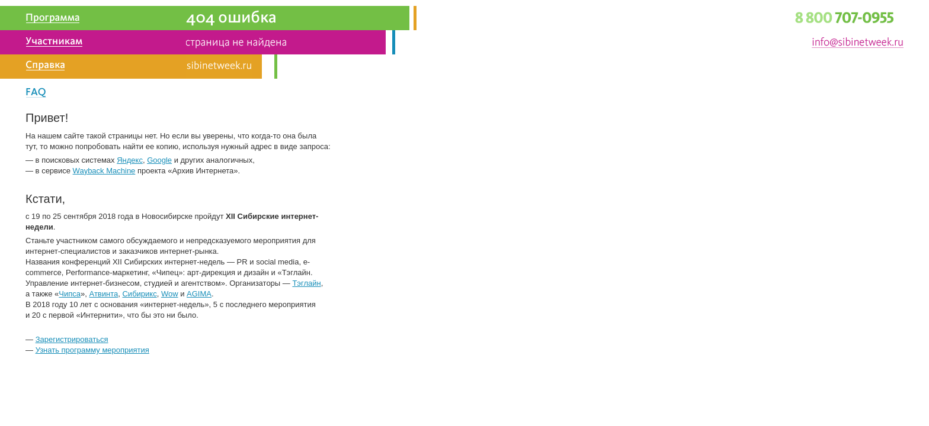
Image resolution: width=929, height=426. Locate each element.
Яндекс (130, 160)
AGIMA (199, 293)
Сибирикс (139, 293)
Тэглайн (306, 283)
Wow (169, 293)
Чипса (70, 293)
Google (159, 160)
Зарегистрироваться (72, 339)
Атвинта (103, 293)
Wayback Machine (104, 170)
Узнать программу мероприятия (92, 350)
